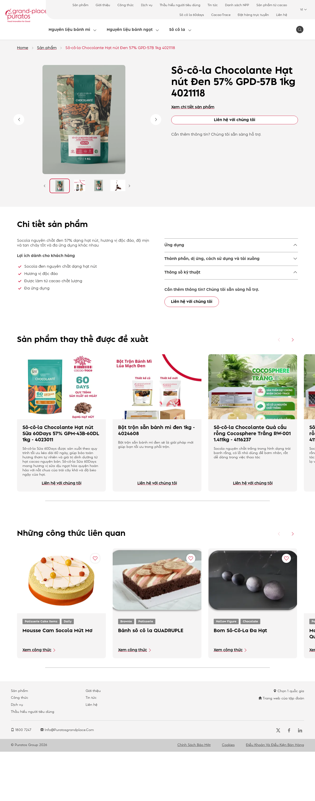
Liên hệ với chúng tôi (234, 120)
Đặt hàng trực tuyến (253, 14)
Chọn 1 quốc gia (288, 740)
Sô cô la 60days (191, 14)
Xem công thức (36, 699)
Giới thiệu (103, 5)
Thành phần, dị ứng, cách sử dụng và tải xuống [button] (212, 275)
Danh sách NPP (237, 5)
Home (22, 48)
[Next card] (292, 389)
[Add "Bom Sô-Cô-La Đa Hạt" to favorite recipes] (286, 607)
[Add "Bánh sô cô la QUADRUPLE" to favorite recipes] (191, 607)
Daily (68, 670)
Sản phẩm (80, 5)
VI (303, 9)
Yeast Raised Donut (219, 256)
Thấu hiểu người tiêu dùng (180, 5)
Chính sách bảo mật (194, 794)
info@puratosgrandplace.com (67, 779)
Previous (18, 119)
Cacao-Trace (221, 14)
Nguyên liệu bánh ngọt (130, 30)
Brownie (126, 670)
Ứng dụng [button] (174, 245)
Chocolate (250, 670)
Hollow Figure (226, 670)
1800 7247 (21, 779)
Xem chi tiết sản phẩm (192, 107)
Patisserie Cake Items (41, 670)
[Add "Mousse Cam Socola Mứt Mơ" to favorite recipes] (95, 607)
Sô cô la (177, 30)
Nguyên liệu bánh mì (69, 30)
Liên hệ (281, 14)
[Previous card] (279, 389)
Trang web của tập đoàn (281, 747)
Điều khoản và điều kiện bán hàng (275, 794)
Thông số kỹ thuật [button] (182, 289)
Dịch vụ (146, 5)
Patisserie (145, 670)
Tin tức (213, 5)
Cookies (228, 794)
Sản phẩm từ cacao (271, 5)
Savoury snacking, (182, 256)
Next (155, 119)
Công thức (125, 5)
